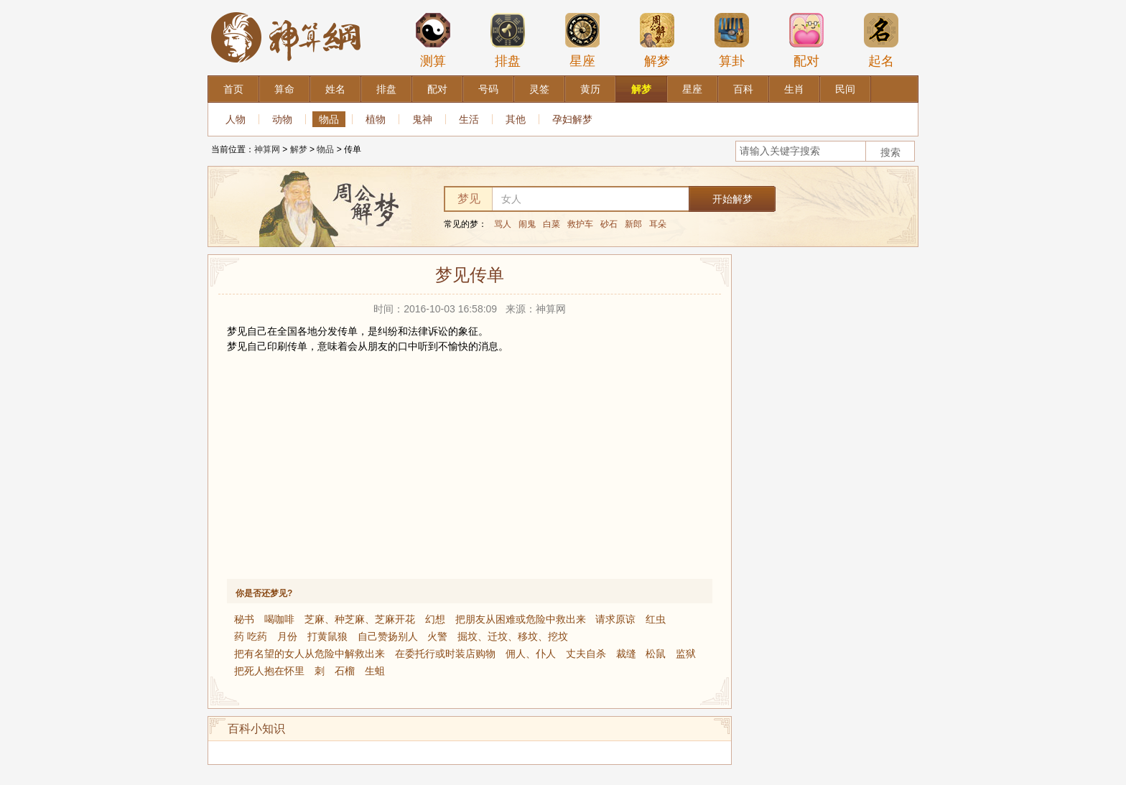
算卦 (731, 40)
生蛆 (375, 671)
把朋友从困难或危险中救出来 (520, 619)
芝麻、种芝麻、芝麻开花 (359, 619)
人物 (235, 119)
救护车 (580, 224)
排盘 (507, 40)
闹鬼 (527, 224)
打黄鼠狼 (327, 636)
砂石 (609, 224)
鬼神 (422, 119)
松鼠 (656, 653)
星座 (582, 40)
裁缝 (626, 653)
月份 (287, 636)
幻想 (435, 619)
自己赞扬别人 (388, 636)
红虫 (656, 619)
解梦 (657, 40)
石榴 (345, 671)
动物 (282, 119)
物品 (329, 119)
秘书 (244, 619)
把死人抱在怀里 (269, 671)
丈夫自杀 (586, 653)
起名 (881, 40)
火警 (437, 636)
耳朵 (657, 224)
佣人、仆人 (531, 653)
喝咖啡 (279, 619)
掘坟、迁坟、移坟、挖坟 (512, 636)
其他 (516, 119)
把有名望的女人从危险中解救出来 (309, 653)
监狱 (686, 653)
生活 (469, 119)
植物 (376, 119)
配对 (806, 40)
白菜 (551, 224)
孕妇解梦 (572, 119)
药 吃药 (250, 636)
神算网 (267, 149)
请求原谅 (615, 619)
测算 (433, 40)
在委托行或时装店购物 (445, 653)
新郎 (633, 224)
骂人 (502, 224)
